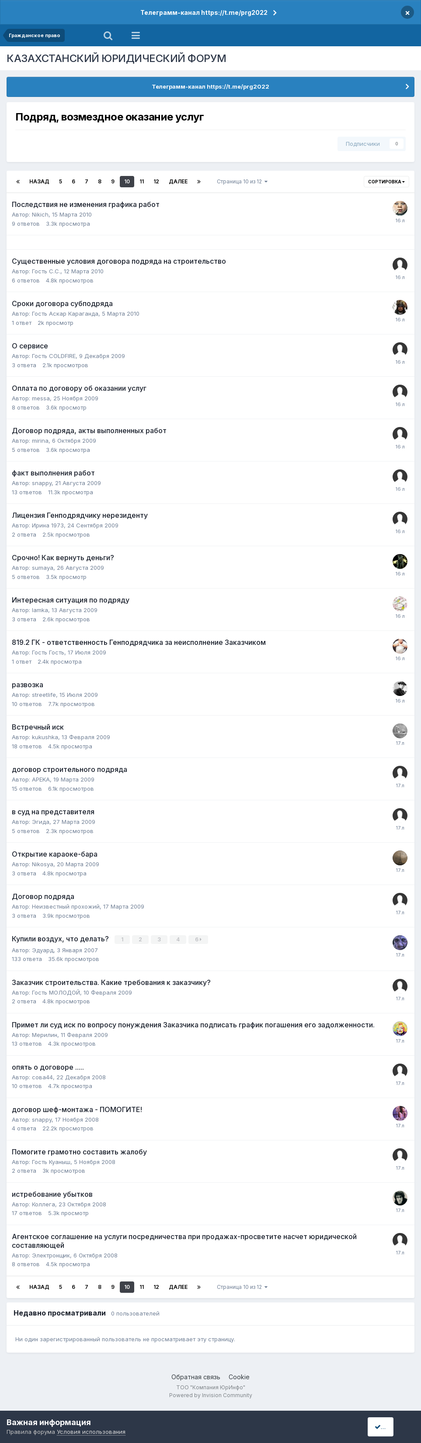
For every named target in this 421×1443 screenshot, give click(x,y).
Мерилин (44, 1034)
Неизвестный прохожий (66, 906)
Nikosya (42, 864)
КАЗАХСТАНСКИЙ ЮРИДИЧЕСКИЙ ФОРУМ (116, 58)
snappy (42, 482)
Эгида (40, 821)
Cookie (239, 1376)
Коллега (43, 1203)
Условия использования (91, 1431)
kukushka (45, 737)
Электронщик (51, 1254)
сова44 (42, 1076)
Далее (178, 181)
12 (156, 181)
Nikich (40, 214)
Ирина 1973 (48, 525)
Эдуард (42, 949)
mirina (40, 440)
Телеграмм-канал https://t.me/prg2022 (204, 12)
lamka (40, 609)
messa (41, 398)
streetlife (44, 694)
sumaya (42, 567)
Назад (39, 181)
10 (127, 181)
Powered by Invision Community (210, 1395)
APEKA (41, 779)
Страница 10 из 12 (242, 181)
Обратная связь (195, 1376)
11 (141, 181)
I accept (388, 1426)
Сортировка (386, 181)
